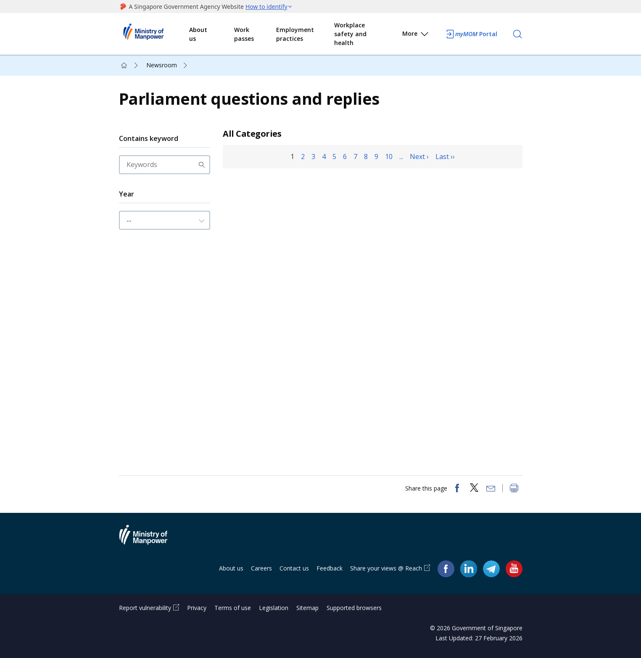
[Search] (517, 34)
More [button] (416, 35)
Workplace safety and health (350, 34)
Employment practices (295, 34)
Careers (261, 568)
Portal (471, 34)
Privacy (196, 608)
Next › (419, 156)
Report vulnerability (145, 608)
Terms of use (232, 608)
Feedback (330, 568)
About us (198, 34)
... (401, 156)
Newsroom (161, 65)
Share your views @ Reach (386, 568)
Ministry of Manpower (149, 540)
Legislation (273, 608)
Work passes (244, 34)
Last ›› (445, 156)
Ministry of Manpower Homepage (154, 34)
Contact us (294, 568)
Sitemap (307, 608)
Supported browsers (354, 608)
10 (389, 156)
